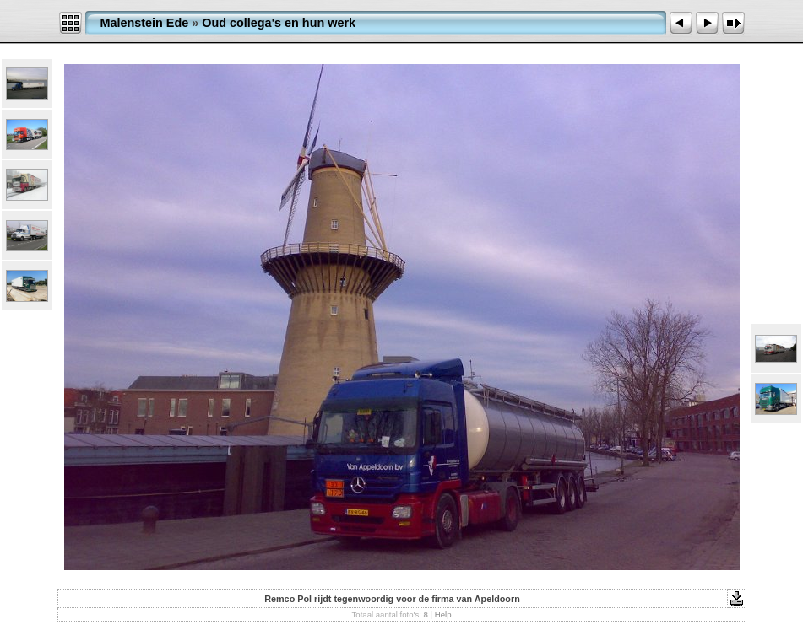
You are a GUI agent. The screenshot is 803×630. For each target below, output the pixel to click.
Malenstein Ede (144, 23)
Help (443, 614)
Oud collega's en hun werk (278, 23)
